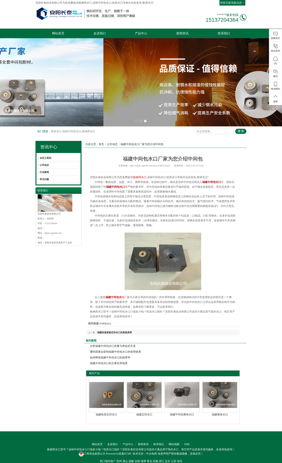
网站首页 (58, 33)
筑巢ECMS (125, 453)
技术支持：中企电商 (145, 453)
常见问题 (44, 179)
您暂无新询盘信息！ (232, 2)
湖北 (179, 461)
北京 (167, 461)
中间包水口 (105, 323)
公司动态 (44, 165)
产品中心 (141, 33)
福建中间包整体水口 (182, 414)
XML (187, 444)
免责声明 (163, 453)
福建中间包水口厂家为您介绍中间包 (141, 144)
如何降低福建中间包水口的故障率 (110, 357)
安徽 (155, 461)
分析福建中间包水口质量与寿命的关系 (113, 346)
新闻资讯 (182, 33)
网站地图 (174, 444)
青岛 (149, 461)
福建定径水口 (144, 414)
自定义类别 (45, 158)
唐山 (125, 461)
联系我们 (224, 33)
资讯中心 (48, 147)
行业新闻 (44, 172)
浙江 (161, 461)
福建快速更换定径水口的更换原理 (114, 332)
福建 (131, 461)
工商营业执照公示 (92, 453)
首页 (101, 144)
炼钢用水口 (85, 2)
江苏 (173, 461)
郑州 (119, 461)
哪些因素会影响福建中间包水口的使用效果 (115, 351)
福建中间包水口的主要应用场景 (109, 363)
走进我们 (99, 33)
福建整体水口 (220, 414)
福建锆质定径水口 (106, 414)
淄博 (143, 461)
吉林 (137, 461)
